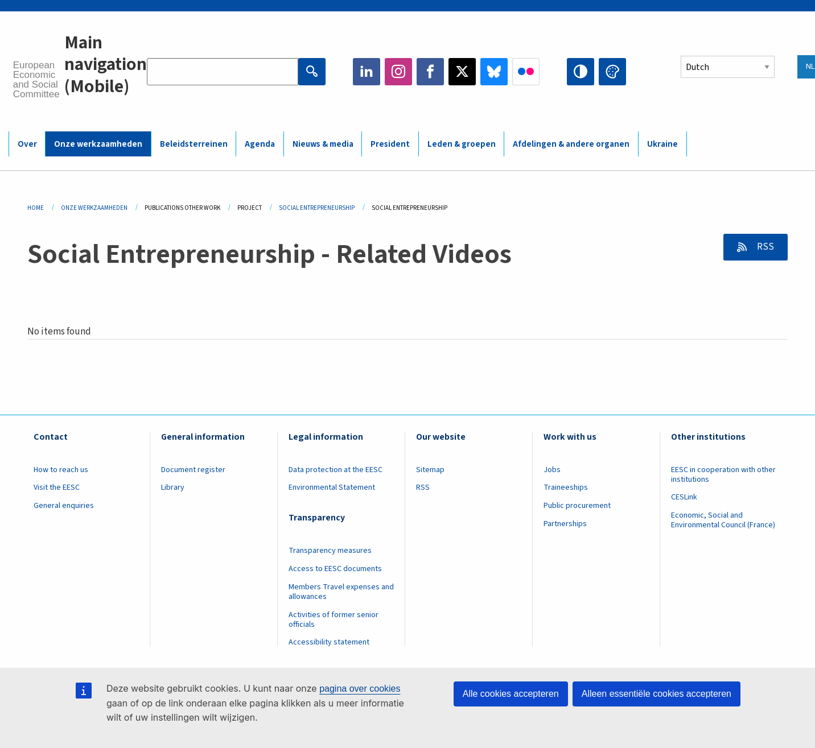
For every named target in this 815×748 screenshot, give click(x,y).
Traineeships (566, 487)
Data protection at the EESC (335, 470)
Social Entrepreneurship (317, 208)
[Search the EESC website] (222, 71)
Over (27, 144)
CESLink (684, 497)
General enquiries (64, 505)
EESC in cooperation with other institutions (723, 474)
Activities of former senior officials (333, 619)
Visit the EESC (57, 487)
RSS (764, 247)
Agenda (260, 144)
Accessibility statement (329, 642)
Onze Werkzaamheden (94, 208)
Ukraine (662, 144)
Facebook (430, 71)
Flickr (526, 71)
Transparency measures (330, 550)
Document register (193, 470)
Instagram (398, 71)
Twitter (462, 71)
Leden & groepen (461, 144)
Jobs (552, 470)
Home (35, 208)
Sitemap (430, 470)
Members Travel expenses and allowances (341, 591)
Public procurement (577, 505)
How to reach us (61, 470)
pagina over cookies (359, 688)
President (390, 144)
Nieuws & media (323, 144)
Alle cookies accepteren (511, 694)
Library (172, 487)
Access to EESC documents (335, 569)
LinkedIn (366, 71)
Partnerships (565, 524)
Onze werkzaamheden (98, 144)
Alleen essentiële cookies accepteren (656, 694)
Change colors (612, 71)
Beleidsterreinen (194, 144)
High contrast (580, 71)
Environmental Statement (332, 487)
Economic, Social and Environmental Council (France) (724, 520)
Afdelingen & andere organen (571, 144)
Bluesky (494, 71)
